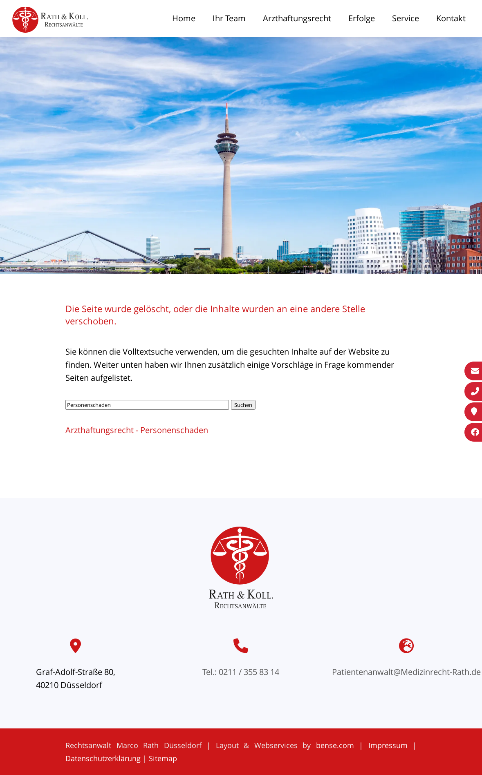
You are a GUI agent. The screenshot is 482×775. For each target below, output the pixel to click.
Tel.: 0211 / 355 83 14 (240, 671)
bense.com (335, 745)
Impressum (388, 745)
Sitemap (163, 758)
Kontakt (451, 18)
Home (183, 18)
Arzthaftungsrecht (297, 18)
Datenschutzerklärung (103, 758)
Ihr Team (229, 18)
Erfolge (361, 18)
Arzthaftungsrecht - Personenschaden (136, 430)
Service (405, 18)
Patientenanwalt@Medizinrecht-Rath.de (406, 671)
